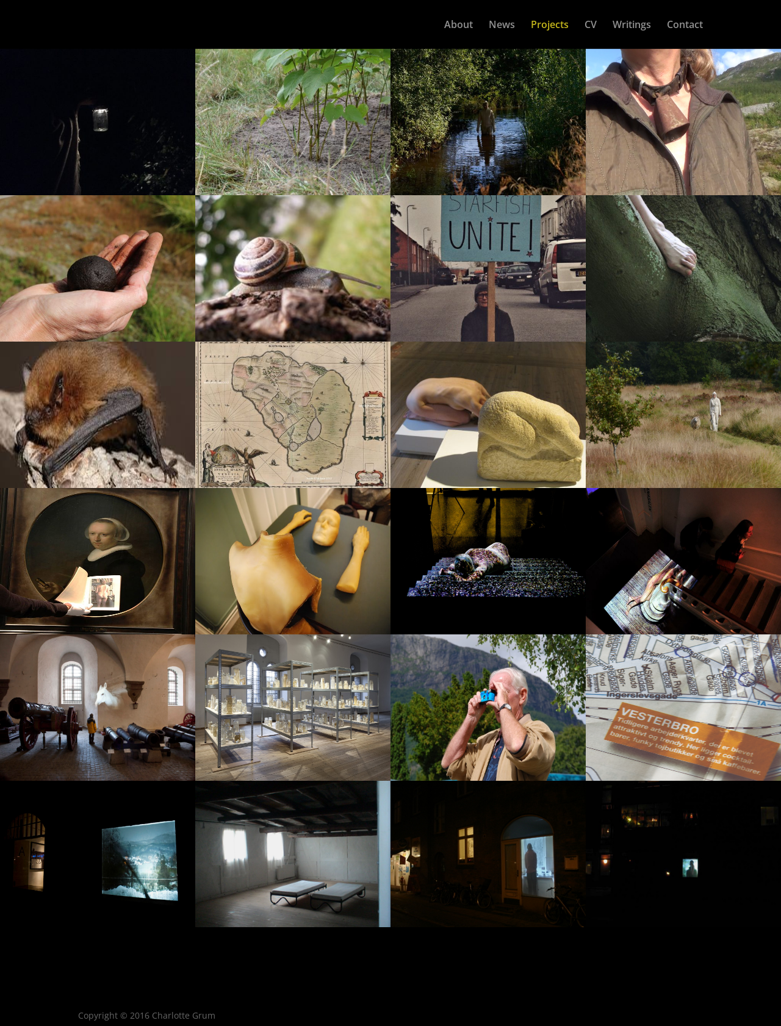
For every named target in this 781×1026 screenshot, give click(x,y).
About (458, 25)
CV (591, 25)
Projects (550, 25)
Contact (685, 25)
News (502, 25)
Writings (632, 25)
